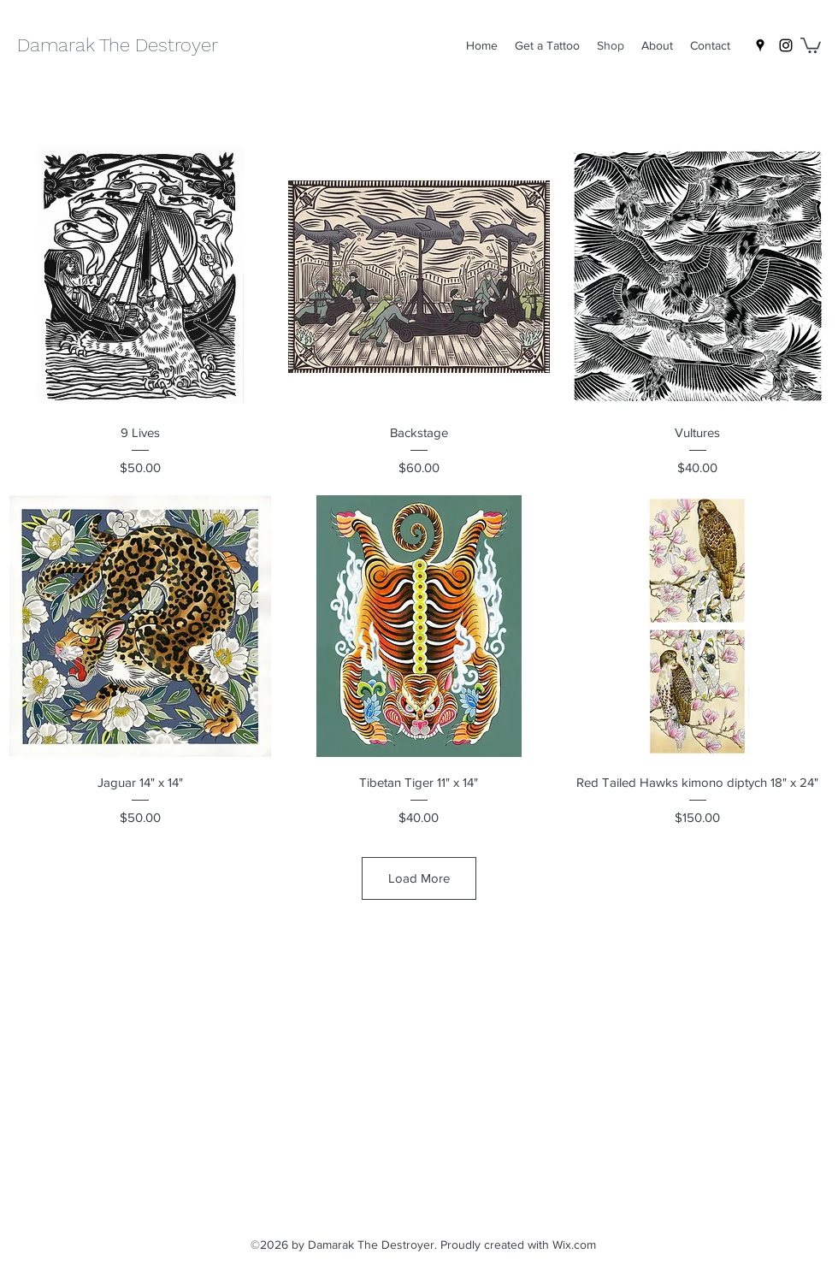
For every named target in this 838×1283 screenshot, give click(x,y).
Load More (419, 878)
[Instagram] (785, 45)
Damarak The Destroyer (117, 45)
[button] (810, 44)
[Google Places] (760, 45)
